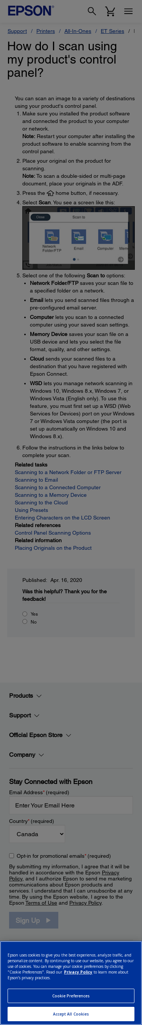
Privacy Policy (78, 972)
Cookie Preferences (71, 996)
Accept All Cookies (71, 1014)
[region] (71, 983)
